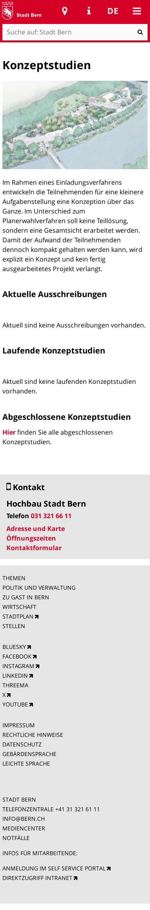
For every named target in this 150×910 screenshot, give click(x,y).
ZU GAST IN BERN (25, 597)
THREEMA (15, 685)
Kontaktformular (34, 547)
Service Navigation (89, 11)
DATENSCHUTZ (22, 744)
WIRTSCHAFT (19, 607)
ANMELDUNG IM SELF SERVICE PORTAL (54, 868)
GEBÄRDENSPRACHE (29, 754)
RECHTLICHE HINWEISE (32, 734)
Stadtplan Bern (65, 11)
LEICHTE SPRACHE (26, 763)
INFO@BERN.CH (23, 818)
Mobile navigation (137, 11)
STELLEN (13, 626)
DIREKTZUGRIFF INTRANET (37, 878)
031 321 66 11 (51, 515)
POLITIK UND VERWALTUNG (39, 587)
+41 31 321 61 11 (77, 809)
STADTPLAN (18, 616)
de (112, 10)
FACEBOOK (17, 656)
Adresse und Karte (35, 528)
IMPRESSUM (18, 725)
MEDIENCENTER (23, 828)
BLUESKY (14, 647)
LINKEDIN (15, 675)
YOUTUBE (15, 704)
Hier (9, 432)
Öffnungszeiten (31, 538)
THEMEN (14, 578)
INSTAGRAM (18, 666)
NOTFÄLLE (16, 838)
